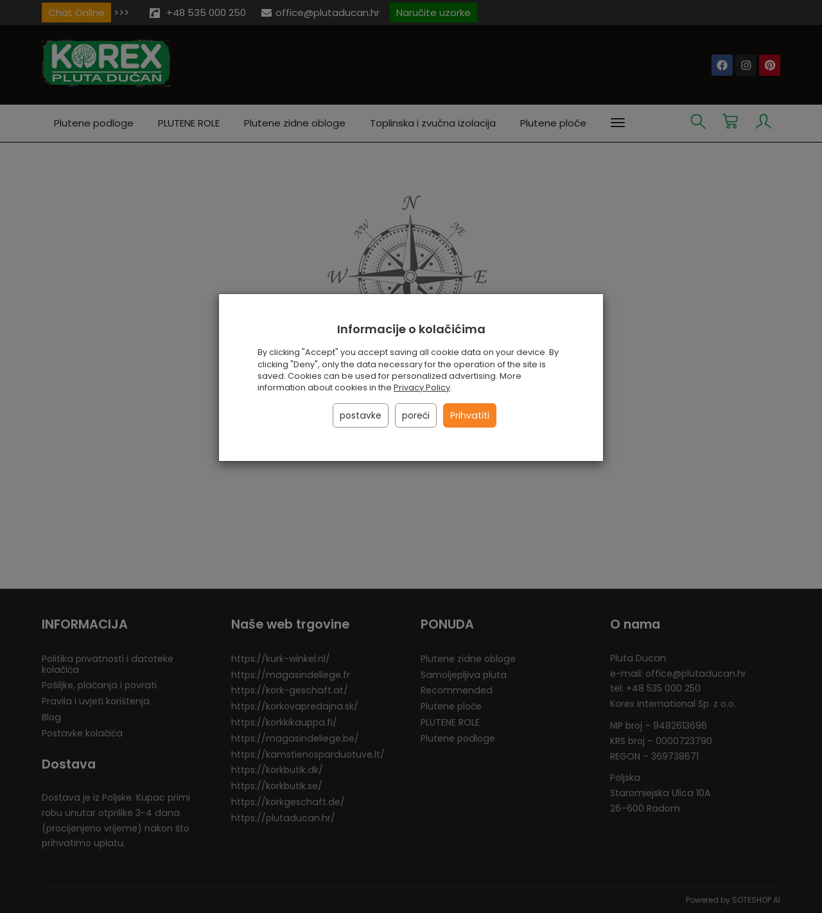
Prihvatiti (469, 415)
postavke (360, 415)
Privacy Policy (422, 387)
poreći (416, 415)
